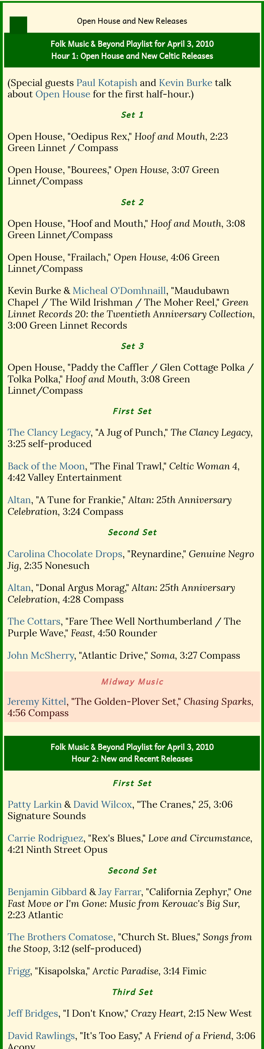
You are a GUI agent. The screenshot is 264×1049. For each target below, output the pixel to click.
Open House (62, 94)
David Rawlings (41, 1035)
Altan (19, 500)
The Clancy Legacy (49, 432)
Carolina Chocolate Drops (65, 554)
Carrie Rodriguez (45, 838)
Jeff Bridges (33, 1013)
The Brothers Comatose (60, 937)
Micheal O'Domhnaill (119, 290)
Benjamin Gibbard (47, 892)
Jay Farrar (119, 892)
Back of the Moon (46, 466)
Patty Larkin (35, 804)
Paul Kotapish (107, 82)
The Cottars (34, 621)
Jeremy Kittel (37, 701)
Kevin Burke (185, 82)
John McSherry (41, 655)
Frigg (19, 971)
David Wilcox (102, 804)
